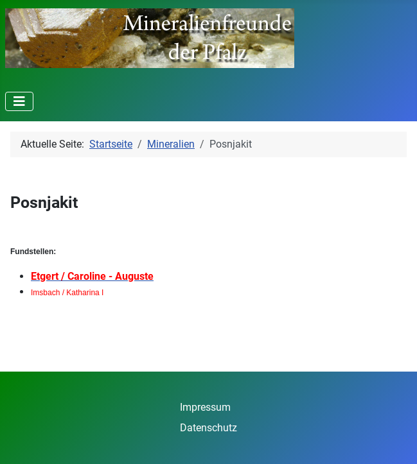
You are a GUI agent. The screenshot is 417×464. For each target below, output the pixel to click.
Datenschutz (208, 428)
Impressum (205, 407)
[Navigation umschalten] (19, 101)
